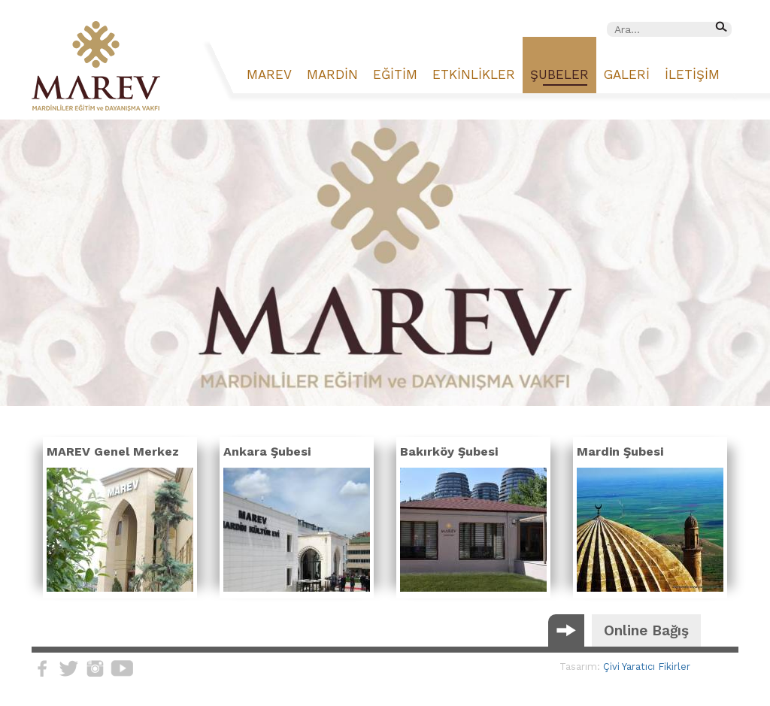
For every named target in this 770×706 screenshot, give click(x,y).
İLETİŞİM (692, 74)
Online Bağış (646, 630)
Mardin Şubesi (620, 451)
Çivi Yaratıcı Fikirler (646, 666)
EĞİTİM (395, 74)
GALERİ (627, 74)
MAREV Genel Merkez (113, 451)
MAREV (269, 74)
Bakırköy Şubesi (449, 451)
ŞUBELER (559, 74)
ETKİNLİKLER (473, 74)
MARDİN (332, 74)
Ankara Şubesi (267, 451)
